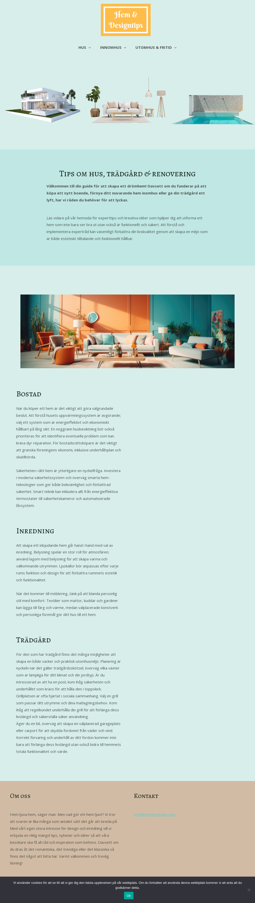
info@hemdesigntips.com (155, 814)
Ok (129, 896)
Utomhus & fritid (154, 47)
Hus (86, 47)
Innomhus (113, 47)
